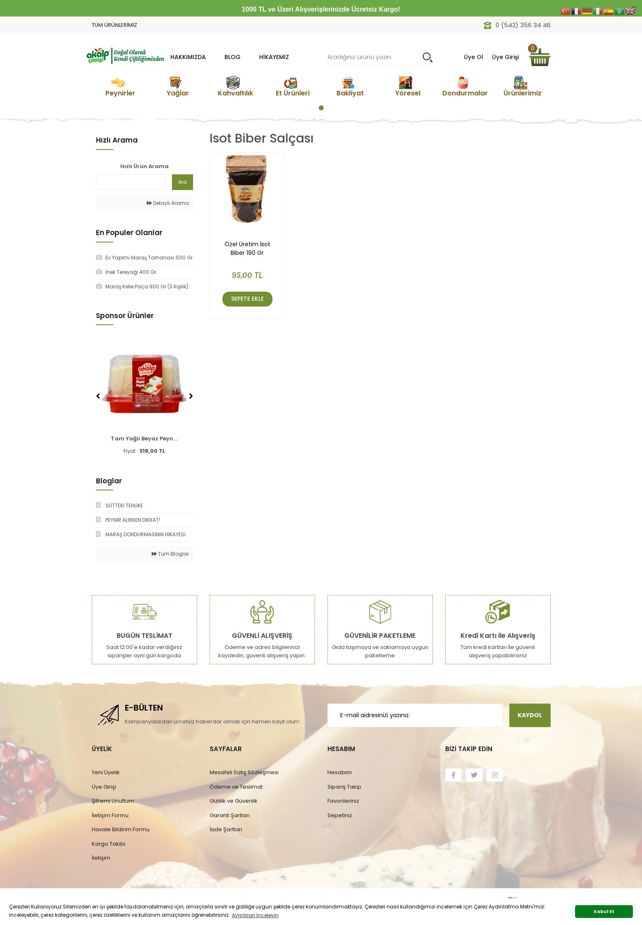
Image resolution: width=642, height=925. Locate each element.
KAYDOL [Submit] (530, 715)
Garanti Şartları (230, 815)
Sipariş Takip (344, 787)
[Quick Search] (131, 182)
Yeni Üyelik (106, 772)
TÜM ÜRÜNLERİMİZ (114, 25)
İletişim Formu (110, 815)
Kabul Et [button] (604, 911)
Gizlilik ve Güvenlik (234, 801)
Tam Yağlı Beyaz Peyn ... (144, 438)
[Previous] (98, 396)
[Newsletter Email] (415, 715)
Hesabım (339, 772)
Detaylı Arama (168, 203)
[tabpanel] (120, 86)
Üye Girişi (104, 787)
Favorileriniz (343, 801)
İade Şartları (226, 829)
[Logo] (125, 55)
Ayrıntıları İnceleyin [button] (255, 915)
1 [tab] (321, 107)
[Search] (380, 57)
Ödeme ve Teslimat (236, 787)
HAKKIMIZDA (188, 57)
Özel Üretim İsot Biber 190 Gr (247, 248)
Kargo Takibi (108, 844)
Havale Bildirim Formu (121, 829)
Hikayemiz (274, 57)
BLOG (232, 57)
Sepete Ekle (247, 299)
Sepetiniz (339, 815)
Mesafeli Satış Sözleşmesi (244, 772)
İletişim (101, 858)
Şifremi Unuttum (113, 801)
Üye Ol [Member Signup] (473, 57)
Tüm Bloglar (170, 553)
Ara (182, 181)
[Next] (191, 396)
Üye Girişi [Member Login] (505, 57)
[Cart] (540, 57)
